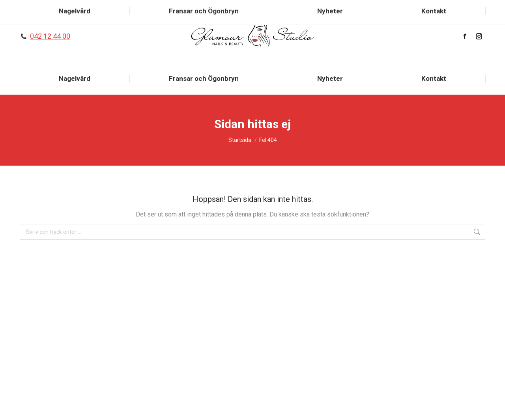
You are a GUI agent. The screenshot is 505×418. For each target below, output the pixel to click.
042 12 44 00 (50, 36)
